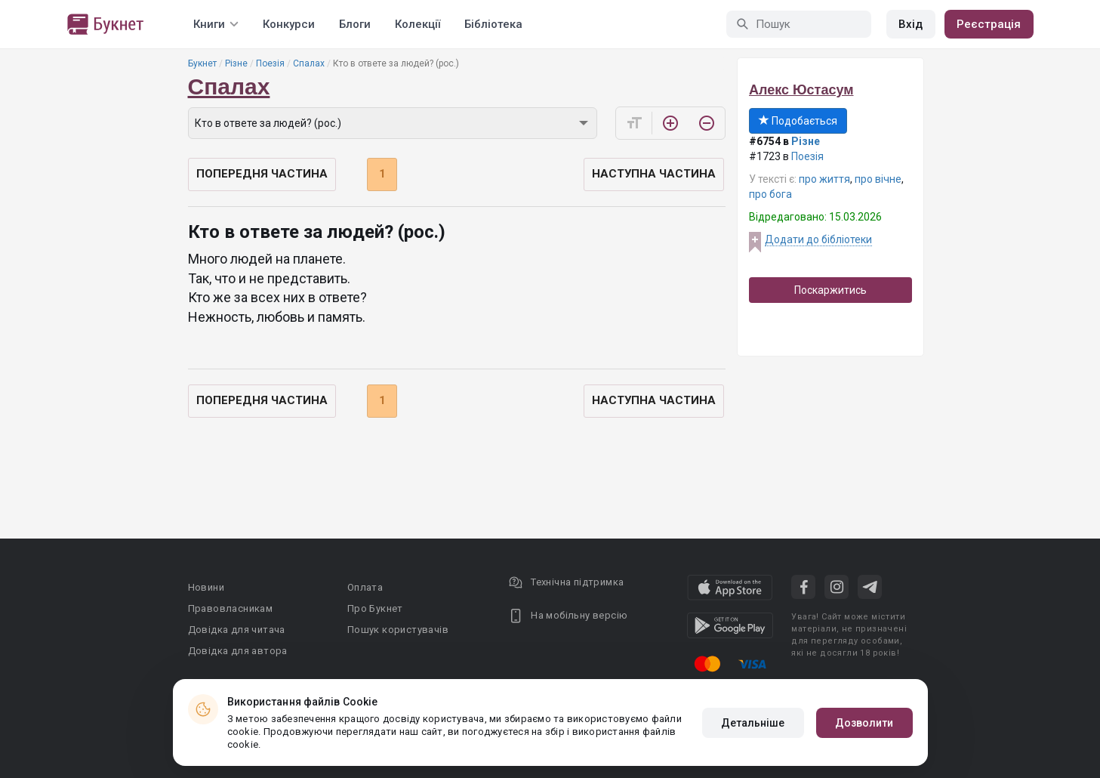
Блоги (355, 24)
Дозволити (864, 723)
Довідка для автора (238, 650)
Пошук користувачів (397, 629)
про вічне (878, 179)
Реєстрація (989, 24)
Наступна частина (654, 174)
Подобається (798, 121)
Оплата (365, 587)
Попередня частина (262, 174)
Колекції (417, 24)
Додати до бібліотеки (818, 239)
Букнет (202, 63)
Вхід (910, 24)
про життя (824, 179)
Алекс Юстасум (801, 89)
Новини (206, 587)
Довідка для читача (236, 629)
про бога (770, 194)
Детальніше (753, 723)
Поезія (270, 63)
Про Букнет (375, 608)
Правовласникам (230, 608)
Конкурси (289, 24)
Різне (236, 63)
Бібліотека (493, 24)
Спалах (309, 63)
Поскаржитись (830, 290)
